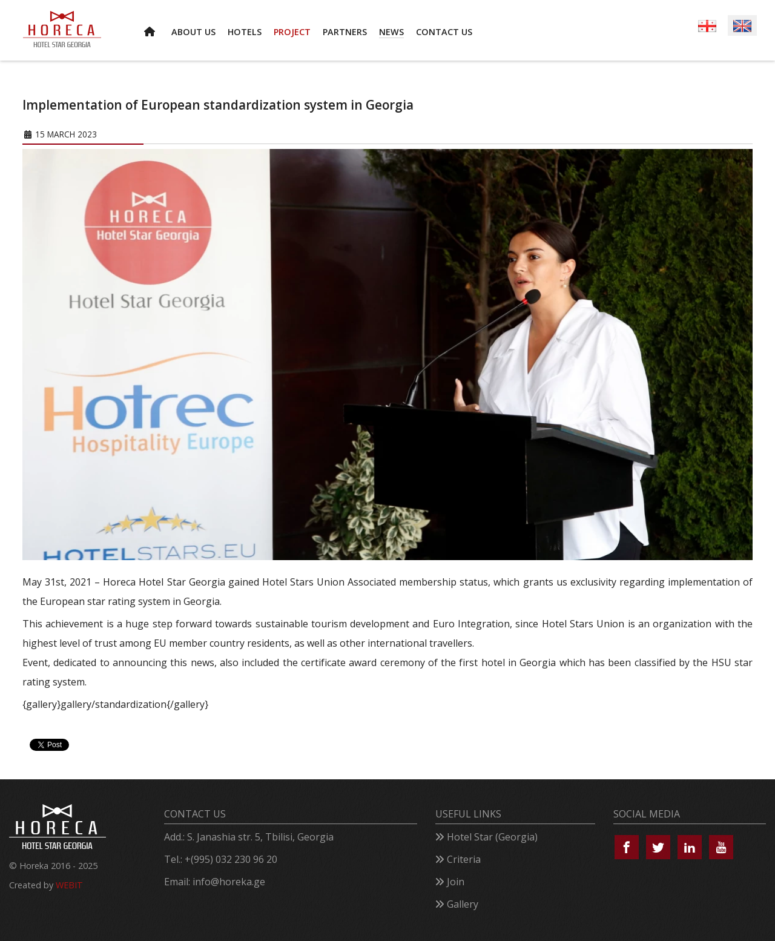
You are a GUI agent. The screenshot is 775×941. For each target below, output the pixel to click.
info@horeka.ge (229, 881)
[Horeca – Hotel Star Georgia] (62, 29)
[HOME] (151, 30)
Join (455, 881)
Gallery (462, 904)
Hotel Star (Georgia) (492, 837)
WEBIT (69, 885)
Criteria (464, 859)
